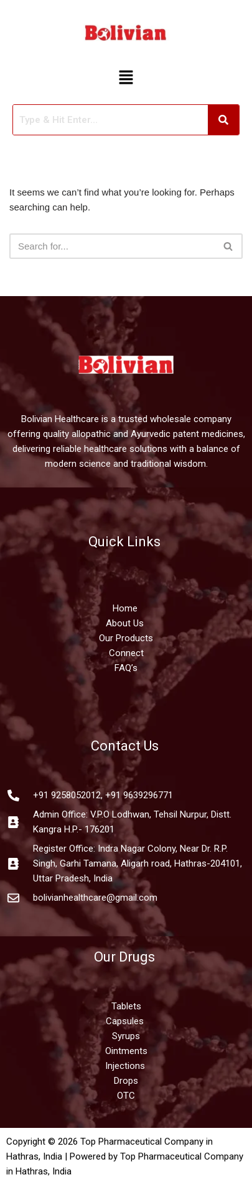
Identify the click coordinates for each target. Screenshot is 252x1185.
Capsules (125, 1021)
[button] (125, 78)
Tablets (126, 1006)
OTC (126, 1095)
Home (126, 608)
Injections (126, 1065)
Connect (126, 653)
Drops (126, 1080)
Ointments (126, 1051)
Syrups (126, 1036)
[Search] (112, 246)
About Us (125, 623)
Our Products (126, 638)
